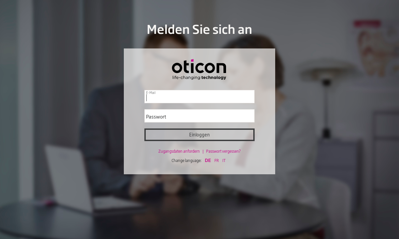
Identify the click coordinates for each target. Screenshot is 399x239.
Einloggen (199, 134)
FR (216, 160)
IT (224, 160)
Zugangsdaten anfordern (179, 151)
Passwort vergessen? (223, 151)
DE (208, 159)
